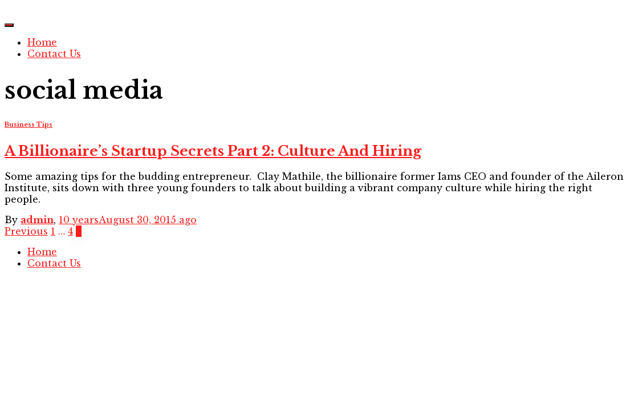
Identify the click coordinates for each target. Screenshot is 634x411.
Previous (26, 231)
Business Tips (28, 124)
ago (128, 219)
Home (42, 42)
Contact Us (54, 53)
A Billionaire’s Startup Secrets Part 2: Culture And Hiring (213, 151)
